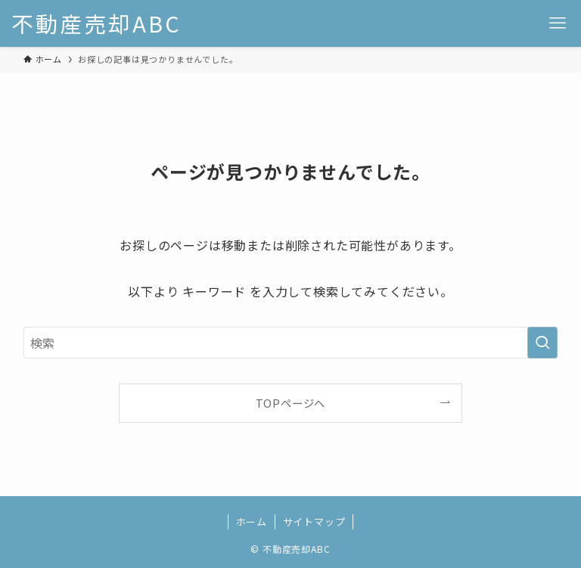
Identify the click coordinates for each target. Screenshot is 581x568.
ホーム (251, 521)
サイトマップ (314, 521)
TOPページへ (291, 403)
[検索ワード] (290, 342)
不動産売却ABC (96, 24)
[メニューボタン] (557, 23)
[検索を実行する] (542, 342)
